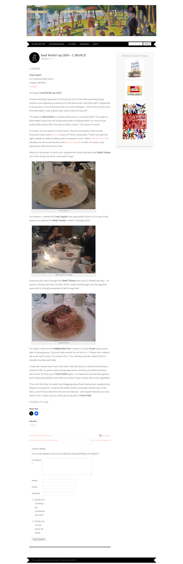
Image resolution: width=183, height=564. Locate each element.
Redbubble (84, 44)
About (95, 44)
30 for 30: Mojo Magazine (99, 440)
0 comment (106, 436)
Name (35, 480)
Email (34, 486)
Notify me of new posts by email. (39, 527)
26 (34, 55)
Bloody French (99, 138)
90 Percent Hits (38, 44)
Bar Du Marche (72, 142)
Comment (36, 462)
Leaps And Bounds (48, 560)
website (33, 86)
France (49, 435)
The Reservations (56, 44)
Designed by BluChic (147, 560)
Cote (55, 134)
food (52, 59)
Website (36, 493)
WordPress (72, 560)
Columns (72, 44)
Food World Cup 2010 (37, 435)
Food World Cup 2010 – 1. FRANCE (63, 55)
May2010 (34, 59)
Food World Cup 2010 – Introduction (44, 440)
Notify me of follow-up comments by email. (40, 507)
